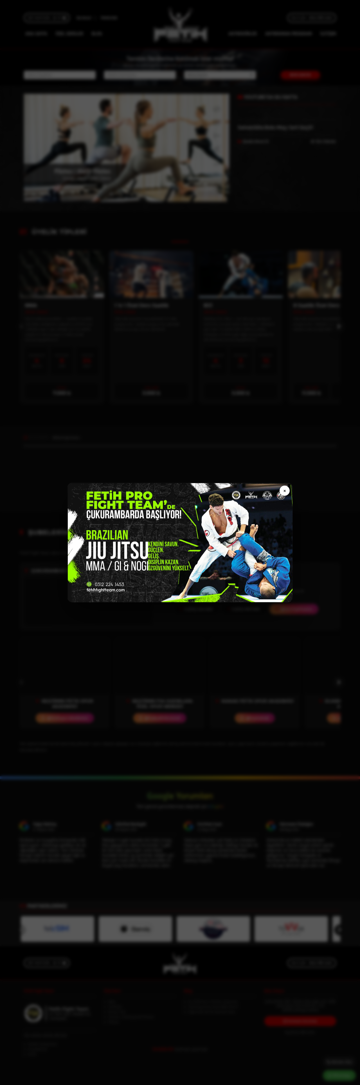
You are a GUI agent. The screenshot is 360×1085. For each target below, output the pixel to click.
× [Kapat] (284, 491)
